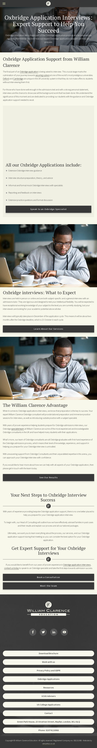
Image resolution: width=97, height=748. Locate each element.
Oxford (6, 78)
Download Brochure (48, 653)
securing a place (42, 75)
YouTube (64, 632)
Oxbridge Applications (48, 679)
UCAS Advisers (49, 696)
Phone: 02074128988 (48, 730)
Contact (49, 713)
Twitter (43, 632)
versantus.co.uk (48, 743)
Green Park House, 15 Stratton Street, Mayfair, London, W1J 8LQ (48, 721)
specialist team (17, 428)
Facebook (32, 632)
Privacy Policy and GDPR (48, 670)
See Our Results (48, 477)
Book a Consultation (48, 577)
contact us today (11, 568)
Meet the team (48, 585)
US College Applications (48, 704)
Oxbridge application (29, 71)
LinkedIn (53, 632)
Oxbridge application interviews (77, 564)
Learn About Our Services (48, 328)
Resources (48, 687)
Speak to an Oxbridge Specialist (48, 209)
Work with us (48, 661)
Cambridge (18, 78)
